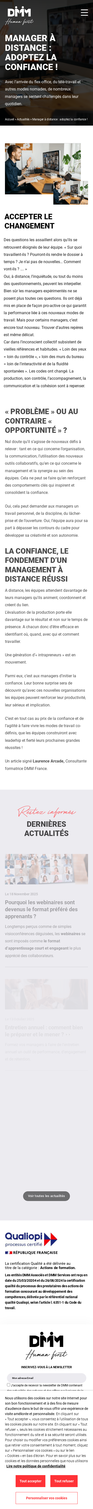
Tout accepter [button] (30, 1481)
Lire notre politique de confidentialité (35, 1466)
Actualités (23, 119)
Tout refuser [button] (64, 1481)
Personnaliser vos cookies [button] (46, 1498)
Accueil (9, 119)
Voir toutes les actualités (46, 1196)
